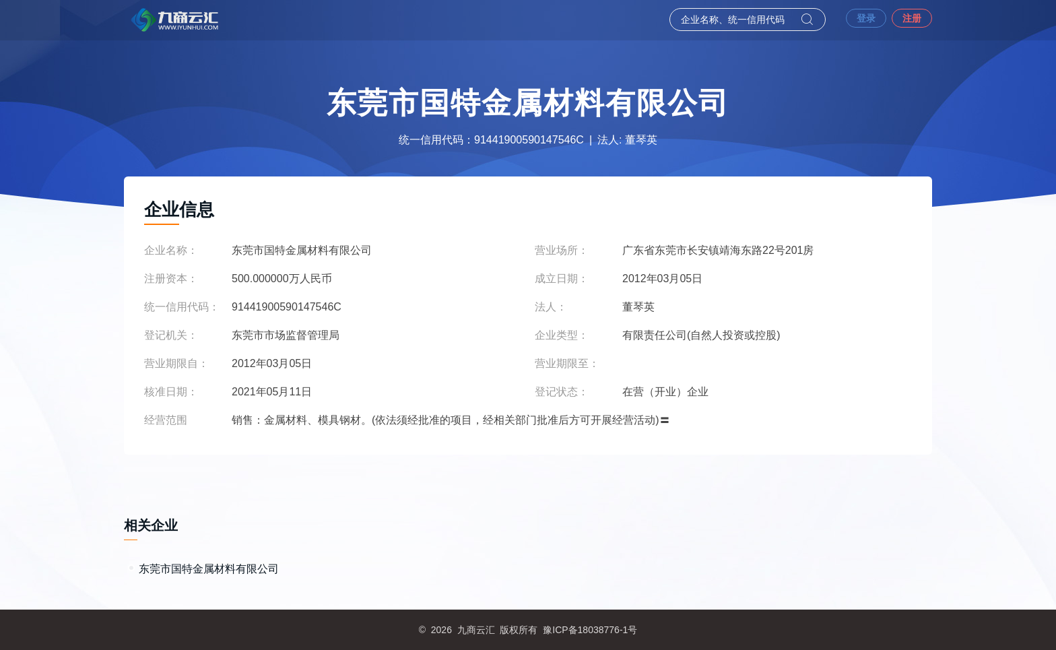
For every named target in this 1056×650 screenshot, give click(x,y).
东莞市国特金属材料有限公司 (209, 569)
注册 (911, 18)
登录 (866, 18)
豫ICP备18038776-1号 (590, 629)
